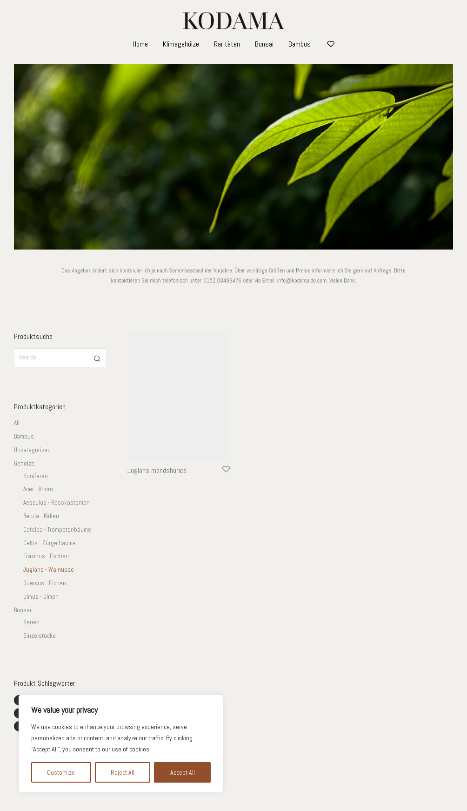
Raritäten (227, 44)
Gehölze (24, 463)
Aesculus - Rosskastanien (56, 503)
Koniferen (35, 476)
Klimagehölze (181, 44)
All (17, 423)
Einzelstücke (39, 636)
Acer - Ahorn (38, 489)
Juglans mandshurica (157, 470)
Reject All (122, 772)
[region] (121, 743)
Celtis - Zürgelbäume (49, 543)
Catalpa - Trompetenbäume (57, 530)
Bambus (299, 44)
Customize (61, 772)
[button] (97, 358)
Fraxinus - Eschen (46, 556)
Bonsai (264, 44)
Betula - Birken (41, 516)
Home (140, 44)
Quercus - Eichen (44, 583)
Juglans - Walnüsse (48, 570)
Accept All (182, 772)
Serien (31, 622)
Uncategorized (32, 450)
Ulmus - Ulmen (41, 597)
